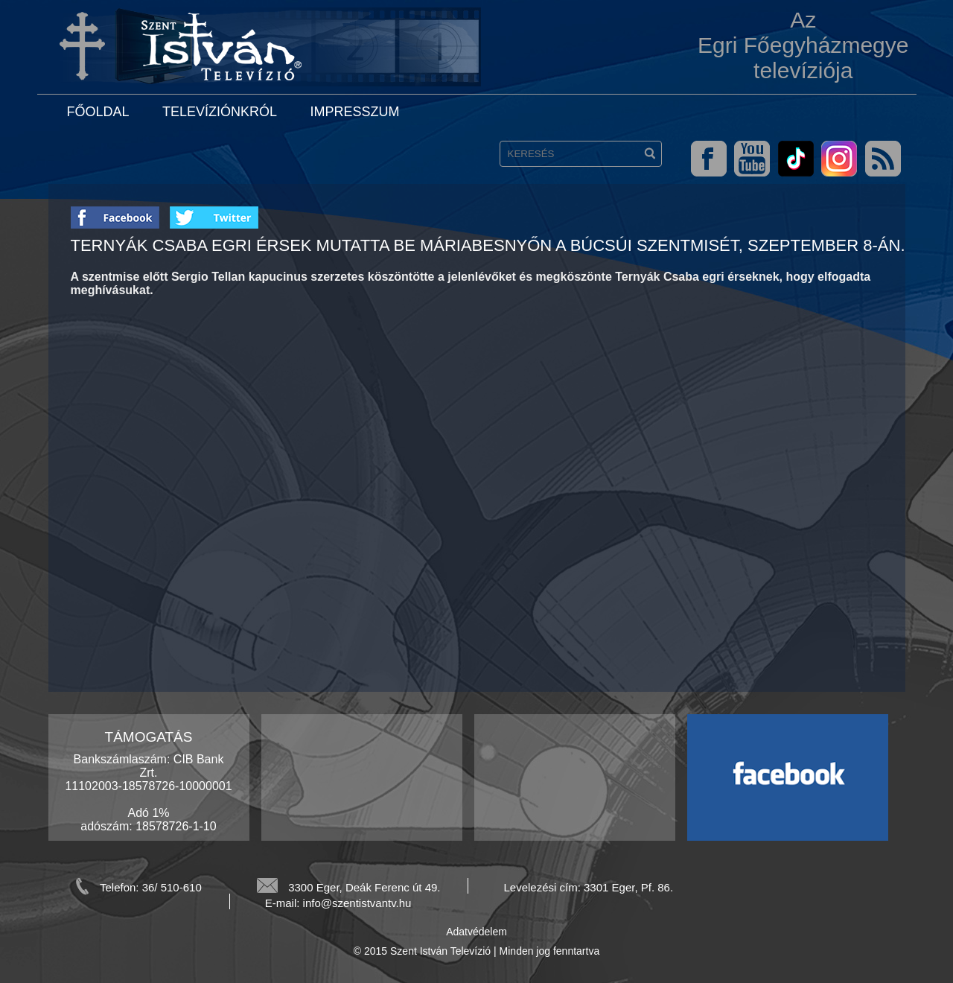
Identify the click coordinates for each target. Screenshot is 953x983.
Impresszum (354, 111)
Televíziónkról (219, 111)
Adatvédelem (476, 932)
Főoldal (98, 111)
